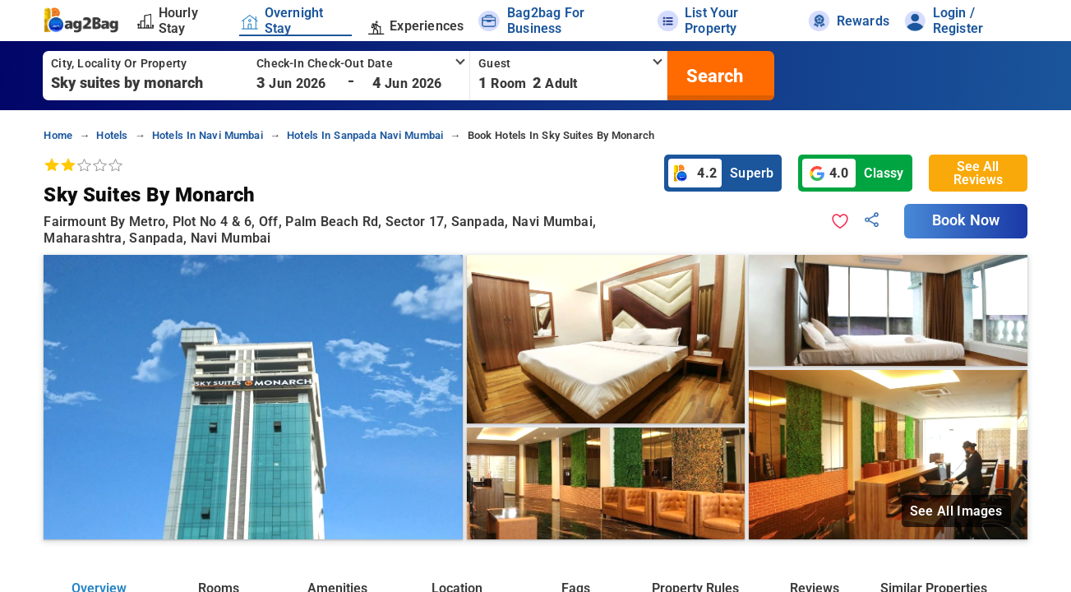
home (58, 135)
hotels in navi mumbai (207, 135)
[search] (712, 75)
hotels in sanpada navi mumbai (365, 135)
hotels (111, 135)
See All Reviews (978, 173)
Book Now (965, 220)
